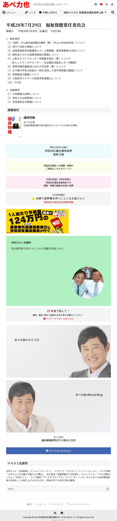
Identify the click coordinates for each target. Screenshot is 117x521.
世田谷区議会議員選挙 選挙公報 (58, 151)
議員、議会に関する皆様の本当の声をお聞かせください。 (58, 315)
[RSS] (55, 513)
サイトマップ (56, 504)
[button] (113, 12)
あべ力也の (59, 437)
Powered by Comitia (58, 520)
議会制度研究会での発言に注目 (58, 440)
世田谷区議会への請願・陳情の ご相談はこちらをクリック (58, 167)
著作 (29, 504)
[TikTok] (112, 4)
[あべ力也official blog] (58, 406)
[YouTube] (101, 4)
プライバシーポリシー (78, 504)
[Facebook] (95, 4)
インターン (40, 504)
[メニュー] (9, 12)
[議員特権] (14, 127)
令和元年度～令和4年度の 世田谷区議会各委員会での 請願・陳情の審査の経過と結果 (58, 182)
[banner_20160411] (58, 221)
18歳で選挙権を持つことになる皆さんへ (58, 198)
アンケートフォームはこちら (58, 318)
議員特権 (29, 117)
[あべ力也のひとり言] (58, 351)
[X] (106, 4)
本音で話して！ (58, 311)
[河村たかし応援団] (58, 271)
